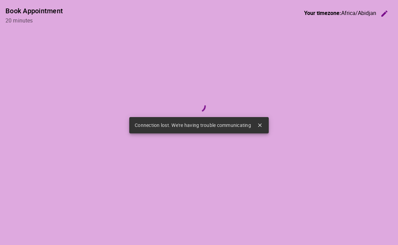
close (260, 125)
